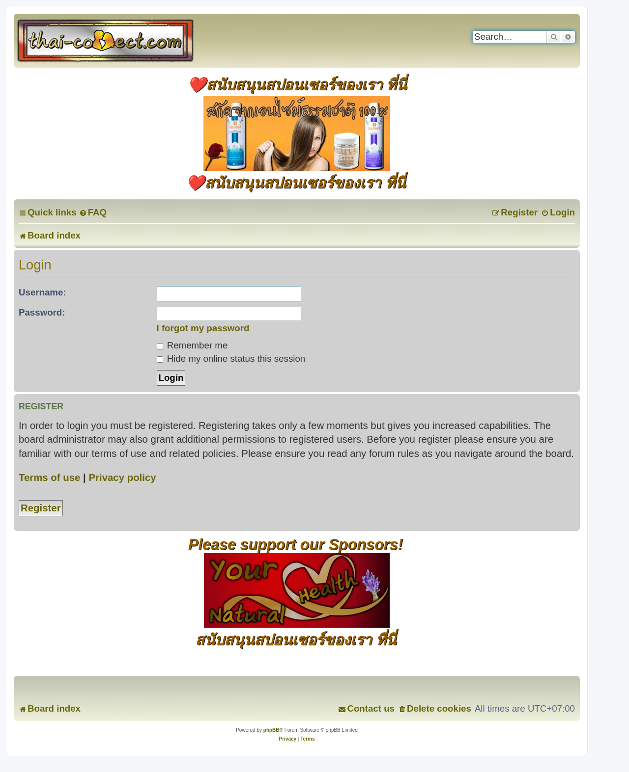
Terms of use (49, 477)
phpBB (271, 730)
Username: (42, 292)
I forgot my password (203, 328)
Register (41, 508)
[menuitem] (93, 212)
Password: (42, 312)
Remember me (192, 345)
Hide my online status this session (231, 358)
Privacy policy (122, 477)
